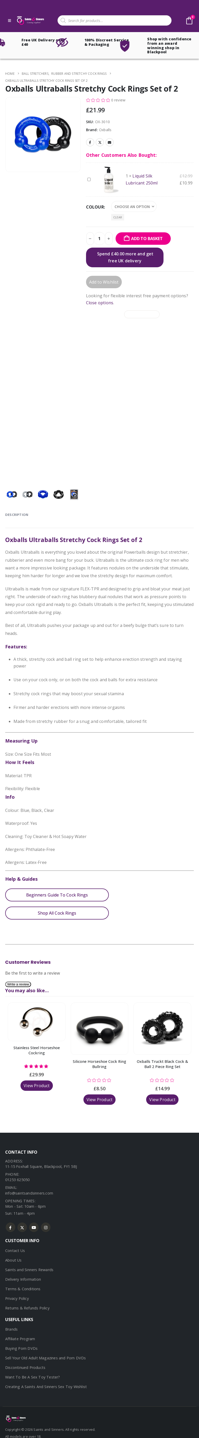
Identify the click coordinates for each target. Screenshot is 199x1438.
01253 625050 (17, 1179)
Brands (11, 1329)
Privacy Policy (17, 1298)
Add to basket (146, 238)
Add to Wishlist (104, 282)
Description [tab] (16, 514)
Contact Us (15, 1250)
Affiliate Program (20, 1338)
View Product (36, 1085)
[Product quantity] (99, 238)
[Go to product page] (36, 1022)
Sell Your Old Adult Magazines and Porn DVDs (45, 1357)
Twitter (100, 142)
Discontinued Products (25, 1367)
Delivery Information (23, 1279)
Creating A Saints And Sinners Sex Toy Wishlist (46, 1386)
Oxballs (105, 129)
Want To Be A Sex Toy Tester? (32, 1377)
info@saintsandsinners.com (29, 1193)
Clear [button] (117, 217)
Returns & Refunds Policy (27, 1308)
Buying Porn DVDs (21, 1348)
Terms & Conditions (23, 1288)
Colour (95, 207)
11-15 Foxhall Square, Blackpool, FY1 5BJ (41, 1166)
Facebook (90, 142)
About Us (13, 1260)
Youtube (34, 1227)
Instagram (46, 1227)
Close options (99, 303)
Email (109, 142)
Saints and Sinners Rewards (29, 1269)
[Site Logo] (30, 20)
